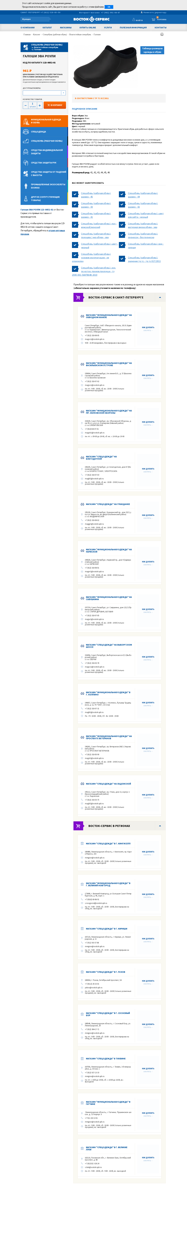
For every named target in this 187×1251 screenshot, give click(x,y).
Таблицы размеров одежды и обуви (152, 50)
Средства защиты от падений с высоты (48, 173)
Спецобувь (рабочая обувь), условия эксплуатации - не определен (91, 257)
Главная (27, 34)
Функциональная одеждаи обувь (46, 121)
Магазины (66, 27)
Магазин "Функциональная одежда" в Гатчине (108, 1102)
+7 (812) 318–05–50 (50, 12)
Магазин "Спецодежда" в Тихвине (106, 1058)
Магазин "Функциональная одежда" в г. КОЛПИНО (108, 693)
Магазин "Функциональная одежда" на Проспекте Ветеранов (109, 737)
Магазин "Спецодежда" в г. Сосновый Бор (108, 1014)
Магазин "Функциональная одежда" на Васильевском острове (109, 364)
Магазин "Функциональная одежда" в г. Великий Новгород (108, 884)
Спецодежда (38, 131)
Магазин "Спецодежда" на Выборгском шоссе (109, 645)
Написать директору (154, 12)
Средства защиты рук (43, 162)
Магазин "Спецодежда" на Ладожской (108, 783)
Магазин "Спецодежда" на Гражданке (108, 504)
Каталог (47, 27)
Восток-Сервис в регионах (109, 826)
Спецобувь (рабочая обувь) (55, 34)
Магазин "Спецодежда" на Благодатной (101, 457)
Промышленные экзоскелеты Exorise (48, 186)
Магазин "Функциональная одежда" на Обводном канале (109, 316)
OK (109, 7)
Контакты (160, 27)
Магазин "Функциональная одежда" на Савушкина (109, 598)
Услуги (108, 27)
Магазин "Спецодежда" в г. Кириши (106, 928)
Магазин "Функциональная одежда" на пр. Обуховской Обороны (109, 411)
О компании (28, 27)
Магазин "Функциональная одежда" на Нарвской (109, 550)
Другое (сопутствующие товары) (45, 199)
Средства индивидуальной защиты (47, 152)
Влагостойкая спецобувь (80, 34)
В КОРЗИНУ (55, 105)
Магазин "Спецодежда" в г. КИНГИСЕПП (108, 843)
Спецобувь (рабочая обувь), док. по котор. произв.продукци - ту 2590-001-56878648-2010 (94, 271)
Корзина (161, 19)
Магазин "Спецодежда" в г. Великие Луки (106, 1148)
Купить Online (88, 27)
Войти (147, 21)
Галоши (97, 34)
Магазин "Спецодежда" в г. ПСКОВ (105, 971)
